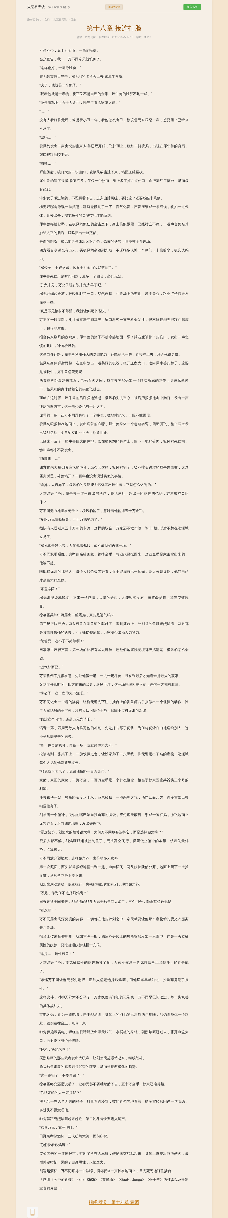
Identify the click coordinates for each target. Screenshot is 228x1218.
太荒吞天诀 (60, 19)
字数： (140, 37)
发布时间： (105, 37)
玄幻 (47, 19)
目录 (73, 19)
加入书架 (192, 6)
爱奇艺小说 (34, 19)
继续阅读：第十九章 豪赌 (114, 1202)
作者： (81, 37)
